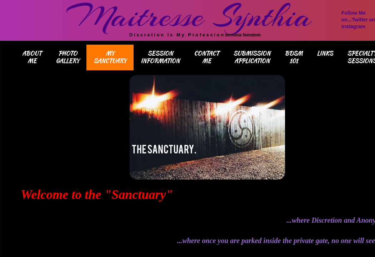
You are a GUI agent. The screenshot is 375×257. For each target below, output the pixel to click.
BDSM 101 (293, 57)
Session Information (160, 57)
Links (325, 53)
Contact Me (206, 57)
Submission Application (251, 57)
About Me (31, 57)
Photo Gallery (67, 57)
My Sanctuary (110, 57)
